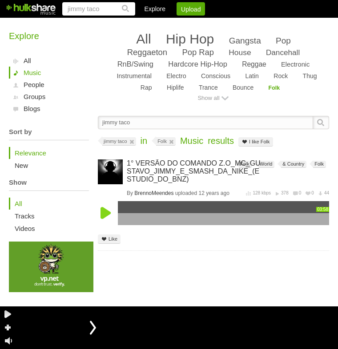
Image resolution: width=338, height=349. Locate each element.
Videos (25, 228)
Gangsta (245, 40)
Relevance (30, 153)
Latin (251, 75)
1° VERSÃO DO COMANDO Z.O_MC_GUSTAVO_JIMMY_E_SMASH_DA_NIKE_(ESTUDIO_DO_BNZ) (194, 171)
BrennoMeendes (153, 193)
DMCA (238, 24)
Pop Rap (197, 52)
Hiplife (175, 87)
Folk (274, 88)
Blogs (32, 108)
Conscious (215, 75)
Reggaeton (147, 52)
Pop (283, 40)
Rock (281, 75)
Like (109, 239)
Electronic (295, 64)
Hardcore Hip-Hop (197, 64)
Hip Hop (190, 39)
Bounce (243, 87)
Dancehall (283, 52)
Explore (155, 8)
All (27, 60)
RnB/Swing (135, 64)
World (265, 164)
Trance (208, 87)
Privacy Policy (279, 24)
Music (32, 72)
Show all (208, 98)
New (21, 165)
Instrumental (134, 75)
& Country (292, 164)
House (240, 52)
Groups (34, 96)
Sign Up (177, 24)
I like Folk (255, 142)
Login (145, 24)
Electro (176, 75)
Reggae (254, 64)
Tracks (24, 216)
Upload (191, 9)
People (34, 84)
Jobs (208, 24)
